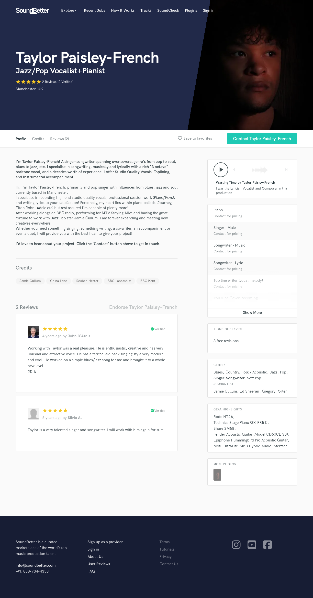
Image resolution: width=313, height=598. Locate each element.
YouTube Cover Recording (235, 298)
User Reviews (99, 564)
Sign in (208, 10)
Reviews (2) (59, 139)
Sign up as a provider (105, 542)
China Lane (58, 281)
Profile (21, 139)
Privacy (165, 556)
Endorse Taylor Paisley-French (143, 307)
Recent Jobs (94, 10)
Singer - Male (224, 228)
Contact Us (168, 564)
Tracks (145, 10)
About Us (95, 556)
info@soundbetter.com (36, 565)
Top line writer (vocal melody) (238, 280)
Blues (218, 372)
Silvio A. (75, 418)
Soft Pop (254, 378)
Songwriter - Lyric (228, 263)
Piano (218, 210)
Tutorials (166, 549)
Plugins (191, 10)
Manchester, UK (29, 89)
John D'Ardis (79, 336)
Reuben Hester (87, 281)
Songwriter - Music (229, 245)
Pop (283, 372)
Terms (164, 542)
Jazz (273, 372)
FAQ (91, 571)
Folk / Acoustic (254, 372)
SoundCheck (168, 10)
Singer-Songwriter (228, 378)
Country (232, 372)
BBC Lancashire (119, 281)
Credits (38, 139)
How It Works (122, 10)
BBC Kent (147, 281)
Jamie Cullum (30, 281)
